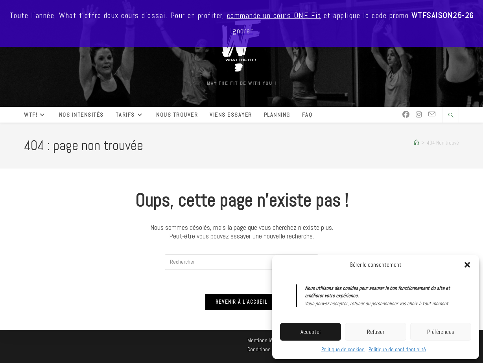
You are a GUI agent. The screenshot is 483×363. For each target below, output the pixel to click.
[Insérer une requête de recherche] (241, 262)
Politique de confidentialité (397, 349)
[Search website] (450, 115)
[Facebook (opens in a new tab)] (406, 114)
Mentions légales (266, 340)
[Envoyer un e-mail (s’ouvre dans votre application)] (432, 114)
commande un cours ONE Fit (274, 15)
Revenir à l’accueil (242, 302)
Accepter (310, 332)
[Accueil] (416, 142)
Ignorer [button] (241, 31)
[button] (467, 265)
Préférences (440, 332)
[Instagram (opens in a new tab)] (419, 114)
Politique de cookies (343, 349)
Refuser (375, 332)
